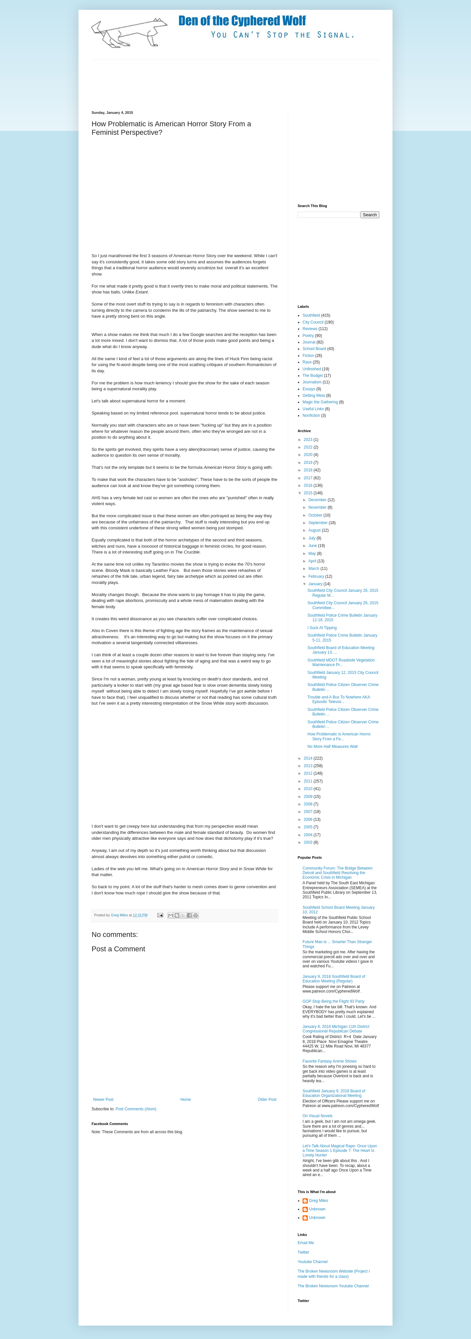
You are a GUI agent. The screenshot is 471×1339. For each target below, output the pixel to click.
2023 (309, 439)
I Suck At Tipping (322, 627)
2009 (309, 796)
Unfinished (312, 369)
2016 (309, 485)
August (315, 530)
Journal (309, 342)
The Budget (313, 375)
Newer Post (103, 1099)
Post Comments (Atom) (135, 1109)
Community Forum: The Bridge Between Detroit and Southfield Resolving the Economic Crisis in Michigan (338, 873)
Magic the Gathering (320, 402)
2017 (309, 478)
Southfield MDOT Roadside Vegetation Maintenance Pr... (341, 662)
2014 (309, 758)
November (318, 507)
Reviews (310, 328)
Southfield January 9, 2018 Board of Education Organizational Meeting (334, 1093)
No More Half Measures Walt (332, 746)
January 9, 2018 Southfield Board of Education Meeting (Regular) (334, 978)
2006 (309, 819)
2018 (309, 470)
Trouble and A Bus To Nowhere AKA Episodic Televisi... (338, 699)
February (316, 576)
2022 (309, 447)
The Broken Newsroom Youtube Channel (333, 1286)
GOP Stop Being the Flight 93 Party (333, 1001)
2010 (309, 788)
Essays (309, 389)
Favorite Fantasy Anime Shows (330, 1061)
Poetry (308, 335)
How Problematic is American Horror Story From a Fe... (339, 736)
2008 (309, 804)
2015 (309, 493)
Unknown (317, 1209)
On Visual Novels (318, 1116)
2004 (309, 835)
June (313, 545)
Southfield (311, 315)
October (315, 515)
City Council (313, 322)
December (318, 500)
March (314, 568)
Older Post (267, 1099)
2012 (309, 773)
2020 (309, 454)
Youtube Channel (313, 1262)
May (312, 553)
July (312, 538)
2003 (309, 842)
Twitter (303, 1252)
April (312, 561)
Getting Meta (314, 395)
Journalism (312, 382)
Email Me (306, 1243)
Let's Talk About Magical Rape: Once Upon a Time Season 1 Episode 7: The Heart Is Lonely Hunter (340, 1151)
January (315, 584)
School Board (314, 348)
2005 (309, 827)
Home (186, 1099)
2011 (309, 781)
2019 (309, 462)
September (318, 522)
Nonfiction (311, 415)
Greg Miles (120, 915)
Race (307, 362)
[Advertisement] (211, 84)
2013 (309, 766)
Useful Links (313, 409)
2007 (309, 811)
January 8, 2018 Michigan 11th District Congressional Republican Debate (336, 1028)
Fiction (308, 355)
